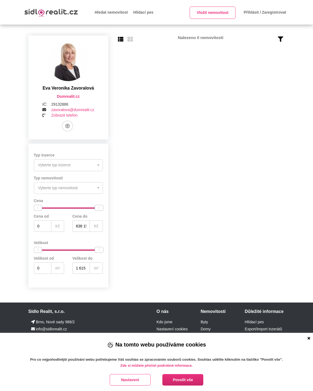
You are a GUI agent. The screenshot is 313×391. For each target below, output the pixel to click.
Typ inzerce (44, 155)
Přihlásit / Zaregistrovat (265, 12)
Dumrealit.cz (68, 96)
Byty (204, 321)
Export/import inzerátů (263, 328)
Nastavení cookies (171, 328)
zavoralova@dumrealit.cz (72, 110)
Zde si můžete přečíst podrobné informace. (156, 365)
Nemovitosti (213, 311)
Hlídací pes (143, 12)
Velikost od (44, 258)
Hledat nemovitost (111, 12)
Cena (38, 200)
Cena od (41, 216)
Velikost (41, 242)
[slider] (38, 207)
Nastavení (130, 380)
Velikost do (82, 258)
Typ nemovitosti (48, 178)
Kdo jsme (164, 321)
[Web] (67, 126)
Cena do (79, 216)
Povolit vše (183, 380)
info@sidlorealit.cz (51, 328)
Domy (206, 328)
